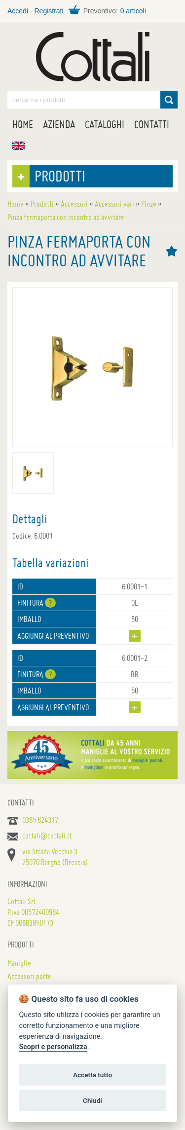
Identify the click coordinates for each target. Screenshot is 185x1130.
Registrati (48, 11)
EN (18, 146)
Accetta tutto (92, 1075)
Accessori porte (29, 976)
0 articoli (133, 11)
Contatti (151, 124)
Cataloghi (104, 124)
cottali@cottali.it (47, 835)
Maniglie (19, 963)
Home (22, 124)
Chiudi (92, 1100)
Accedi (17, 11)
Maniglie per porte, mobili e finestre (92, 56)
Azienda (59, 124)
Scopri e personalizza (53, 1047)
